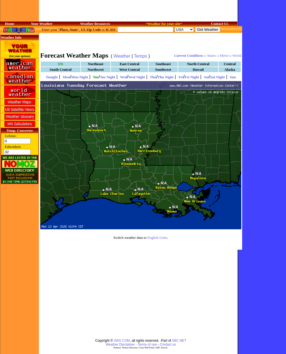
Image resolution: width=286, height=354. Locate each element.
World (236, 55)
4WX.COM (122, 341)
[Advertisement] (140, 42)
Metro (224, 55)
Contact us (168, 344)
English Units (157, 237)
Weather (122, 56)
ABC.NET (179, 341)
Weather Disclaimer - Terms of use (131, 344)
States (211, 55)
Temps (140, 56)
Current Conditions (188, 55)
